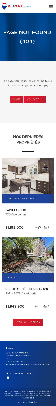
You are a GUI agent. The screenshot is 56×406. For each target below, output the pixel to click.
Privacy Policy (21, 396)
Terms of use (36, 396)
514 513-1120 (17, 362)
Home (16, 99)
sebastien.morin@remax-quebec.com (30, 365)
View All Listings (28, 322)
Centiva (33, 402)
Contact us (35, 99)
